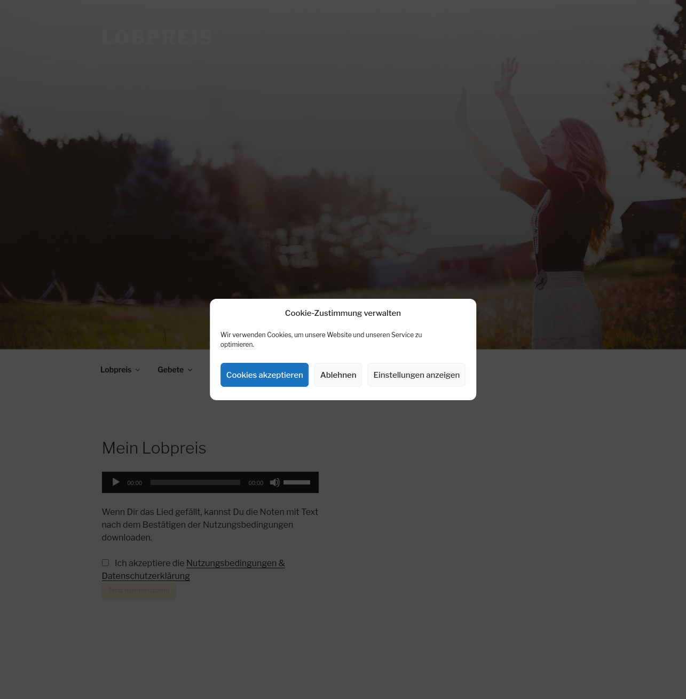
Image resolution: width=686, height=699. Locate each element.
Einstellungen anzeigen (417, 375)
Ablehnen (338, 375)
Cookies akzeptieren (264, 375)
